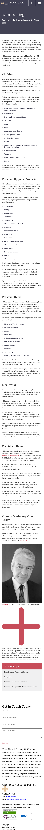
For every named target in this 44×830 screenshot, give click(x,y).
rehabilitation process (10, 455)
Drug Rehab (8, 677)
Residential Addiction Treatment (15, 682)
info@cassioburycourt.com (16, 800)
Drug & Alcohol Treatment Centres (16, 672)
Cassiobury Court (8, 827)
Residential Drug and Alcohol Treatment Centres (21, 687)
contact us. (24, 540)
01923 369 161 (10, 796)
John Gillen (16, 20)
